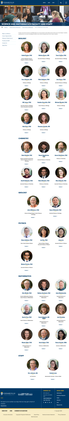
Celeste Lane (53, 373)
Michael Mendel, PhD (61, 102)
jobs (11, 411)
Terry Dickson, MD (27, 79)
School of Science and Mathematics (27, 27)
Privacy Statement (62, 414)
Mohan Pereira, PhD (26, 264)
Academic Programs (61, 395)
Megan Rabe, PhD (27, 342)
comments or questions (21, 411)
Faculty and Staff (5, 40)
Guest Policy (36, 414)
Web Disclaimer (34, 416)
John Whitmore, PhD (33, 210)
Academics (6, 27)
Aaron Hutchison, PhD (61, 155)
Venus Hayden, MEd (61, 342)
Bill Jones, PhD (27, 102)
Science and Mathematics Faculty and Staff (41, 27)
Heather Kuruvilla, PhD (43, 102)
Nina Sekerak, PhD (61, 181)
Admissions (59, 393)
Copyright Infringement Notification (23, 414)
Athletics (59, 400)
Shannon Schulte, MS (44, 126)
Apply (44, 2)
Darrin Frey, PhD (27, 317)
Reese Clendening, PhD (44, 155)
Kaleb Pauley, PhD (27, 55)
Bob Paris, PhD (27, 126)
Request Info (59, 405)
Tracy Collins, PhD (61, 55)
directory (4, 411)
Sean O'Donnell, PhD (55, 210)
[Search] (60, 2)
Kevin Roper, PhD (44, 342)
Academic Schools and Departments (15, 27)
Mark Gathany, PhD (43, 79)
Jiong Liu (61, 240)
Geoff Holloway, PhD (27, 181)
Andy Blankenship (61, 293)
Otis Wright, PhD (27, 293)
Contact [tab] (26, 62)
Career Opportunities (7, 36)
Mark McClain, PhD (43, 181)
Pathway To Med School (7, 38)
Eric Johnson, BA (33, 373)
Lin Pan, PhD (44, 240)
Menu (66, 3)
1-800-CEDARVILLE (47, 398)
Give (53, 2)
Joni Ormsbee (61, 317)
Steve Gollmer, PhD (26, 240)
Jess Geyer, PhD (61, 79)
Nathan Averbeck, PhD (44, 293)
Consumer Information (8, 414)
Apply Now (4, 45)
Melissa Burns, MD (44, 55)
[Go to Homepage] (7, 3)
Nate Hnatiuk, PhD (27, 155)
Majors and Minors (6, 33)
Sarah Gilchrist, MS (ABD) (43, 317)
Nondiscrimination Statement (49, 414)
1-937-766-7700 (46, 400)
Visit (49, 2)
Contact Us (4, 43)
